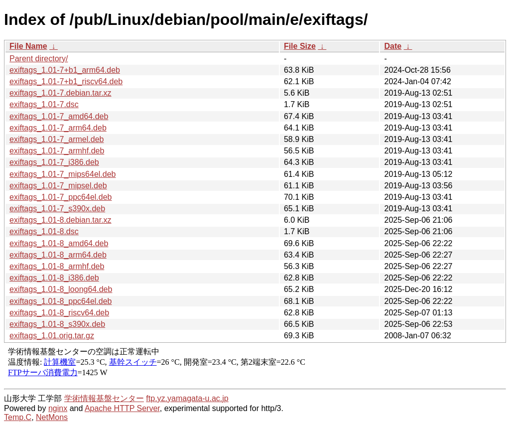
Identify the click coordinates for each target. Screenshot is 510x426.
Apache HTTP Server (122, 408)
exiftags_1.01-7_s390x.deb (57, 208)
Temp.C (17, 417)
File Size (300, 46)
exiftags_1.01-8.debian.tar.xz (60, 220)
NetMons (52, 417)
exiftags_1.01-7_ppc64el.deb (60, 197)
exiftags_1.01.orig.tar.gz (51, 335)
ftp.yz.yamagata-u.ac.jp (187, 398)
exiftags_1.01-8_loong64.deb (60, 289)
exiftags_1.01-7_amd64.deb (58, 116)
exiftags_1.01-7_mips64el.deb (62, 174)
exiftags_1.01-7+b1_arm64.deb (64, 70)
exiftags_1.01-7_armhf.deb (56, 150)
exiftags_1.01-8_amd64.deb (58, 243)
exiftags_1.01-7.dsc (44, 104)
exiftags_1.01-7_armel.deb (56, 139)
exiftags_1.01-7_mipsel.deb (58, 185)
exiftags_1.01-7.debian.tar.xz (60, 93)
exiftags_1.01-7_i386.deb (54, 162)
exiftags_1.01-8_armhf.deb (56, 266)
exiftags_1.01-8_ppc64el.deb (60, 301)
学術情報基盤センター (104, 398)
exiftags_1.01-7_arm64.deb (58, 128)
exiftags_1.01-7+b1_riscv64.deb (66, 81)
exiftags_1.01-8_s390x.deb (57, 324)
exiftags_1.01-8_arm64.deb (58, 255)
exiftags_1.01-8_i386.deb (54, 278)
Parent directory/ (38, 58)
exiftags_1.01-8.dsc (44, 231)
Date (392, 46)
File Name (28, 46)
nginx (57, 408)
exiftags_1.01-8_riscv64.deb (59, 312)
